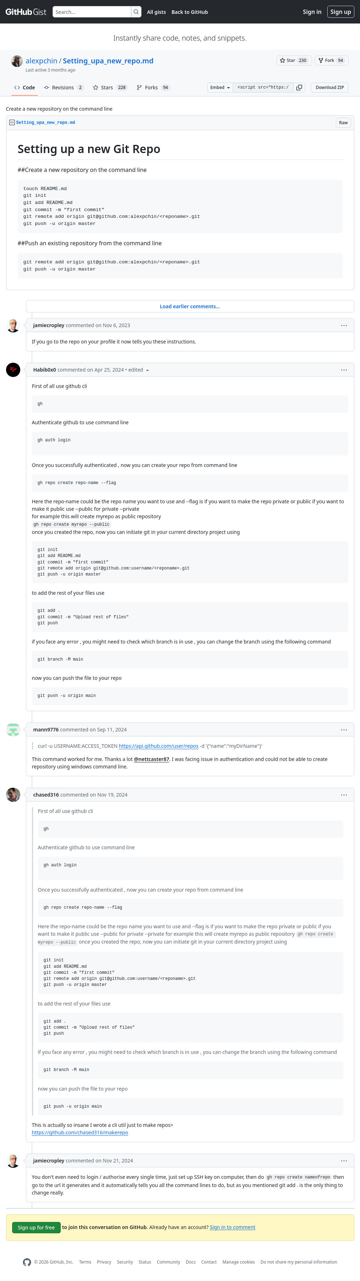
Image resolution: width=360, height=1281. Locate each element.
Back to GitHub (190, 12)
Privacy (104, 1262)
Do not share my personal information (298, 1262)
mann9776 (46, 729)
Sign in (312, 12)
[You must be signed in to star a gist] (294, 60)
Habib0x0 (44, 369)
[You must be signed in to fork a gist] (332, 60)
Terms (85, 1262)
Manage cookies (238, 1262)
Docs (191, 1262)
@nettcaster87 (151, 759)
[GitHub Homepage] (27, 1262)
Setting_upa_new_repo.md (108, 60)
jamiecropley (49, 325)
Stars (110, 87)
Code (24, 87)
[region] (180, 210)
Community (168, 1262)
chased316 (46, 794)
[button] (299, 88)
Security (125, 1262)
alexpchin (42, 60)
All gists (156, 12)
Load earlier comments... (190, 306)
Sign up (341, 12)
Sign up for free (36, 1227)
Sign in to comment (232, 1226)
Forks (153, 87)
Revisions (64, 87)
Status (145, 1262)
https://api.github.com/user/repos (159, 745)
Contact (208, 1262)
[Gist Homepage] (26, 11)
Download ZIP (330, 87)
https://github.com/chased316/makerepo (80, 1132)
